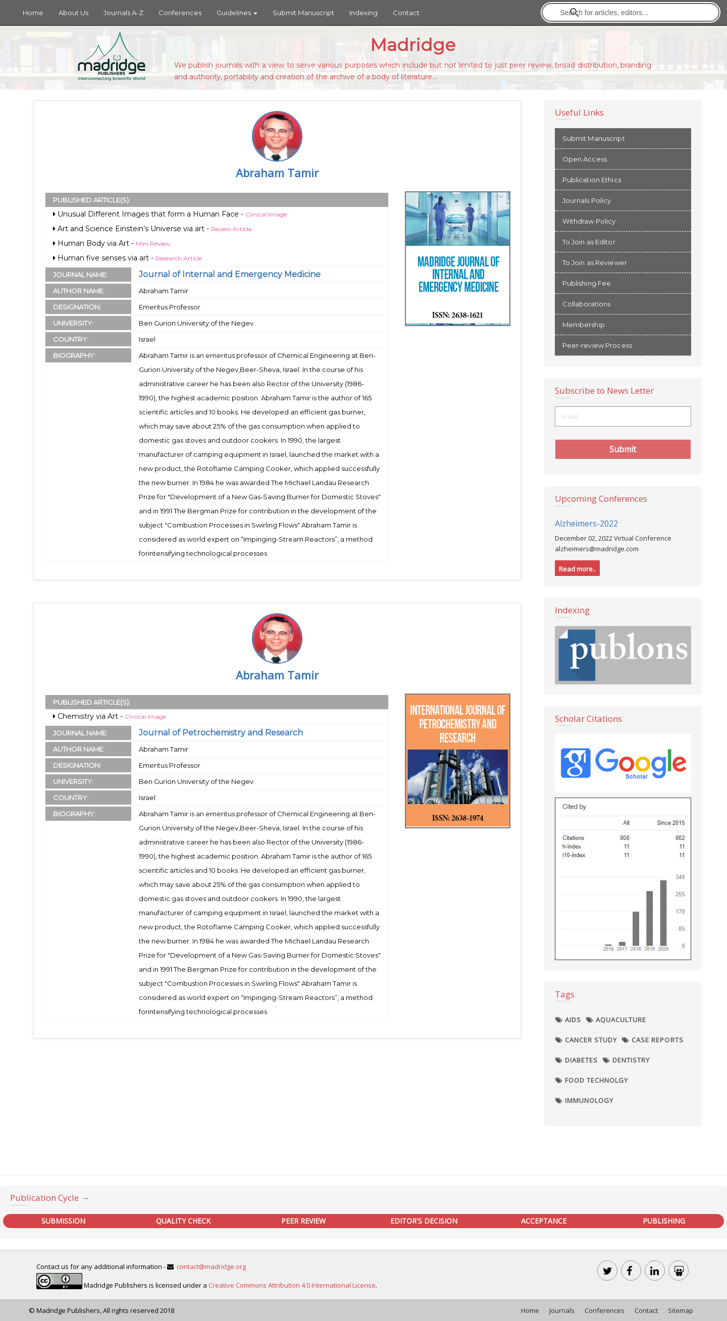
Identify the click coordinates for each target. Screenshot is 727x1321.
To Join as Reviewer (594, 262)
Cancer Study (586, 1039)
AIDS (568, 1019)
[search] (631, 12)
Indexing (363, 13)
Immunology (584, 1100)
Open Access (584, 159)
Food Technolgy (592, 1080)
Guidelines (237, 13)
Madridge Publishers (68, 1310)
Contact (406, 13)
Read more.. (577, 568)
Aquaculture (616, 1019)
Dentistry (626, 1060)
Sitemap (680, 1310)
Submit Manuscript (303, 13)
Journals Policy (586, 200)
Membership (583, 325)
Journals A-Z (123, 13)
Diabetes (576, 1060)
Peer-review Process (597, 345)
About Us (73, 13)
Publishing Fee (586, 283)
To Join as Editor (588, 242)
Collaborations (586, 304)
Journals (562, 1310)
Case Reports (653, 1039)
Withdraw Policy (589, 221)
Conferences (180, 13)
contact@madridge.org (211, 1266)
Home (33, 13)
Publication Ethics (591, 180)
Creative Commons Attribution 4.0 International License (292, 1285)
